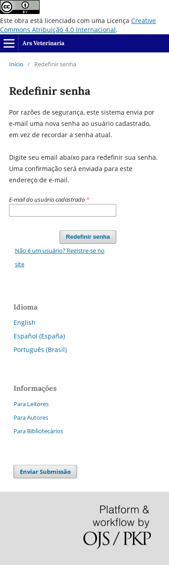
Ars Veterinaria (43, 43)
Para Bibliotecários (38, 431)
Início (16, 64)
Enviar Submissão (45, 472)
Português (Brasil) (40, 349)
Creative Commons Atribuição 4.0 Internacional (78, 25)
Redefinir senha (88, 236)
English (25, 322)
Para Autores (31, 417)
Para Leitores (31, 404)
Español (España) (39, 336)
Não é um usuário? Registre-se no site (60, 257)
